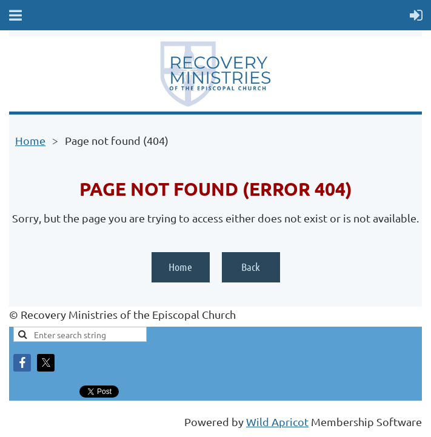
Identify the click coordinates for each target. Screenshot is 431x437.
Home (30, 140)
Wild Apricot (277, 421)
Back (250, 266)
